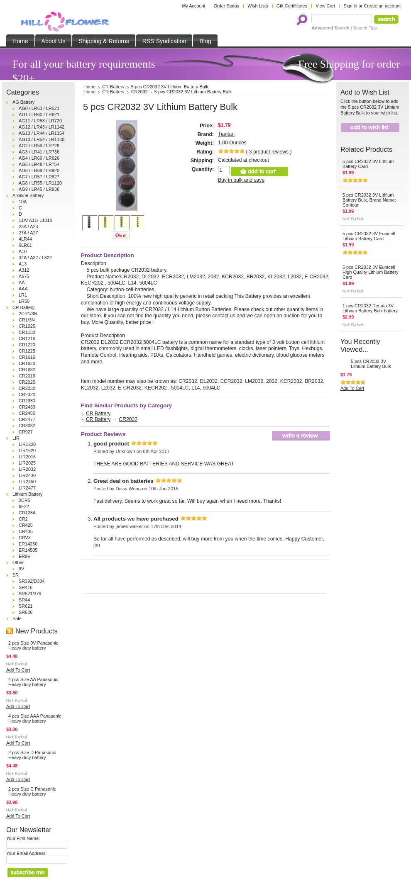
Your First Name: (23, 838)
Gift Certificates (291, 5)
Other (18, 562)
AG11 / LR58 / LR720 (40, 120)
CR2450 (27, 413)
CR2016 (27, 375)
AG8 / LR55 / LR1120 (40, 182)
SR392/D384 (31, 581)
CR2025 (27, 382)
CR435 (26, 531)
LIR (16, 438)
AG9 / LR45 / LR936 (39, 189)
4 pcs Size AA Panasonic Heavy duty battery (33, 682)
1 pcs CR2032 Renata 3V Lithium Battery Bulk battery (370, 308)
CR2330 (27, 400)
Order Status (227, 5)
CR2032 (27, 388)
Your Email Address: (26, 853)
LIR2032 (27, 469)
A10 (23, 251)
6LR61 (25, 245)
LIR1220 (27, 444)
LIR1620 (27, 450)
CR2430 (27, 406)
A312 (24, 270)
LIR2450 (27, 481)
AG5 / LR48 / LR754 (39, 164)
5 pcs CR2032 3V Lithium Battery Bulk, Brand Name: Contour (369, 199)
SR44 (24, 599)
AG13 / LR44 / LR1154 (41, 133)
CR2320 (27, 394)
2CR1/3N (28, 313)
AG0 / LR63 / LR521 (39, 108)
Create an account (382, 5)
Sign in (350, 5)
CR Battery (23, 307)
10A (23, 201)
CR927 (26, 431)
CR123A (27, 512)
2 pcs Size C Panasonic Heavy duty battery (32, 791)
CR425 (26, 525)
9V (21, 568)
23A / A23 (28, 226)
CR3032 (27, 425)
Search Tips (365, 27)
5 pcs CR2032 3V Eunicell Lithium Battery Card (368, 236)
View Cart (325, 5)
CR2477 (27, 419)
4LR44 (25, 238)
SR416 (25, 587)
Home (89, 91)
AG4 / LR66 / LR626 (39, 158)
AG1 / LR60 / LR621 (39, 114)
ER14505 (28, 550)
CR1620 (27, 363)
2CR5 (24, 500)
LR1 (23, 294)
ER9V (24, 556)
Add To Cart (18, 669)
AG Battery (23, 102)
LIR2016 (27, 456)
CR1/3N (27, 319)
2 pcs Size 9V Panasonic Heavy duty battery (33, 645)
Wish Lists (257, 5)
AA (22, 282)
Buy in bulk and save (241, 180)
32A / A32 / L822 (35, 257)
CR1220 (27, 344)
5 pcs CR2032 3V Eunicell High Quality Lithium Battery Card (370, 272)
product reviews (269, 152)
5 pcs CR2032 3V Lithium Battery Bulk (371, 364)
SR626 (25, 612)
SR (15, 574)
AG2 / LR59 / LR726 (39, 145)
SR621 (25, 606)
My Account (193, 5)
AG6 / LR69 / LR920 (39, 170)
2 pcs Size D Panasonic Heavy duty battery (32, 755)
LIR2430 (27, 475)
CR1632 (27, 369)
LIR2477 (27, 487)
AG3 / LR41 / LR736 (39, 151)
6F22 (24, 506)
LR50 (24, 301)
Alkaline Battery (28, 195)
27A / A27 (28, 232)
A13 (23, 263)
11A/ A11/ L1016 (35, 220)
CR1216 (27, 338)
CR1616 (27, 357)
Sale (17, 618)
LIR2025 (27, 462)
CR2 (23, 518)
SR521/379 (30, 593)
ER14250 (28, 543)
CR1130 (27, 332)
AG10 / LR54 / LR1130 (41, 139)
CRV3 (25, 537)
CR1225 (27, 350)
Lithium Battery (27, 494)
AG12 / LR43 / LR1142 (41, 126)
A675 (24, 276)
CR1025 (27, 326)
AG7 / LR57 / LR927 (39, 176)
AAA (23, 288)
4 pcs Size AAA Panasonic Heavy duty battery (34, 718)
